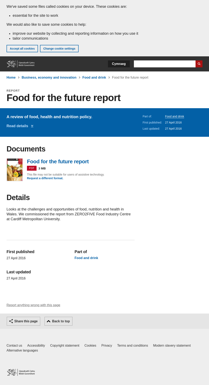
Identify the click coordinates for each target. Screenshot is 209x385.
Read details (18, 126)
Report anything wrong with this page (33, 305)
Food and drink (94, 77)
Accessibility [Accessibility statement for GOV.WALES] (36, 345)
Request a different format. (45, 178)
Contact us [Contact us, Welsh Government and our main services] (14, 345)
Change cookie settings (59, 48)
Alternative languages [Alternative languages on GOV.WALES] (22, 350)
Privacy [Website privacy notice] (106, 345)
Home (11, 77)
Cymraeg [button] (119, 64)
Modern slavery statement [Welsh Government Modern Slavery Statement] (172, 345)
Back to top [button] (61, 321)
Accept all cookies (22, 48)
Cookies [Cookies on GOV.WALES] (90, 345)
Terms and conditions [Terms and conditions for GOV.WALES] (132, 345)
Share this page (26, 321)
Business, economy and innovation (49, 77)
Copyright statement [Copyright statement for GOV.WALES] (64, 345)
